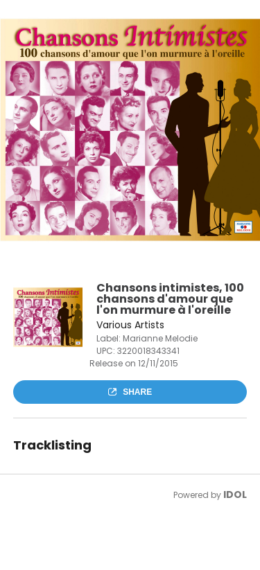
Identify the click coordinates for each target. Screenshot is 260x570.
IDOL (235, 494)
